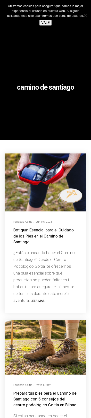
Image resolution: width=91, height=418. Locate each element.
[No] (85, 15)
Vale (45, 22)
